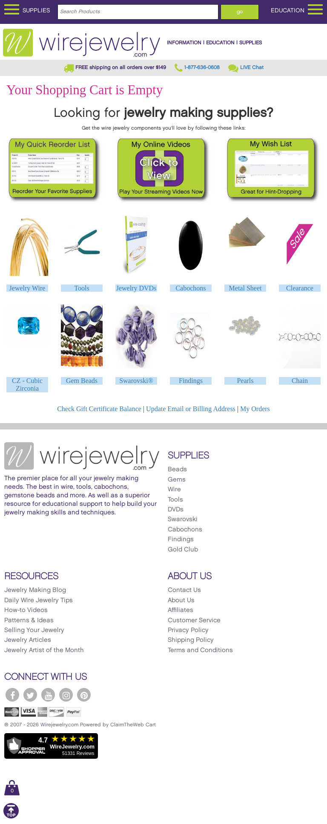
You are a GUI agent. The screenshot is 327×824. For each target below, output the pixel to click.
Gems (177, 480)
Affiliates (180, 610)
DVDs (176, 510)
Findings (191, 380)
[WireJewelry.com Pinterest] (84, 695)
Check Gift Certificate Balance (99, 408)
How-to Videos (26, 610)
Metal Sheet (245, 288)
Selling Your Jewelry (34, 630)
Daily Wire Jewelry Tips (38, 600)
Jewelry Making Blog (35, 590)
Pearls (245, 380)
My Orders (255, 408)
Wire (174, 490)
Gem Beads (82, 380)
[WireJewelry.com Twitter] (30, 695)
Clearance (299, 288)
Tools (81, 288)
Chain (300, 380)
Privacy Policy (188, 630)
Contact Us (184, 590)
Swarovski (183, 519)
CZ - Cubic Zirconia (27, 384)
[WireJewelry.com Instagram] (66, 695)
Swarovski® (136, 380)
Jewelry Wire (27, 288)
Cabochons (190, 288)
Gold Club (183, 550)
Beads (177, 470)
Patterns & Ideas (29, 621)
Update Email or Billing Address (190, 408)
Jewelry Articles (27, 640)
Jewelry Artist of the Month (44, 650)
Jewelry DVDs (136, 288)
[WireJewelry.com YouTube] (48, 695)
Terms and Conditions (200, 650)
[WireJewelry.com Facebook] (12, 695)
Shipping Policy (191, 640)
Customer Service (194, 621)
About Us (181, 600)
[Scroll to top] (11, 817)
